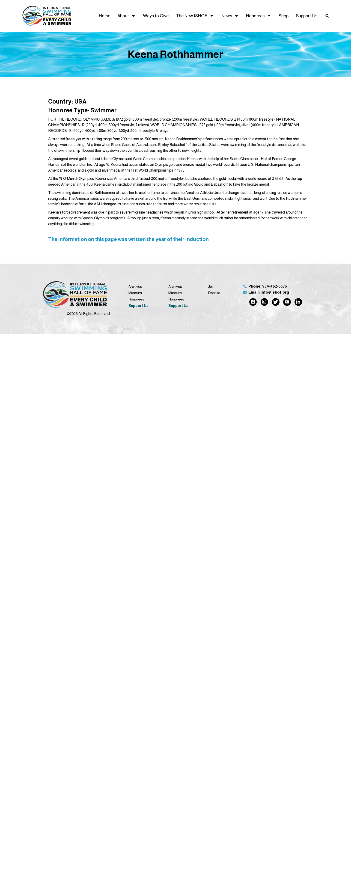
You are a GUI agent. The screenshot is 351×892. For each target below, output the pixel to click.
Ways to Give (156, 15)
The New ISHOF (195, 15)
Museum (135, 293)
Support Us (306, 15)
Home (104, 15)
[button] (327, 16)
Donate (214, 293)
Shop (284, 15)
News (230, 15)
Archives (135, 286)
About (126, 15)
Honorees (258, 15)
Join (211, 286)
